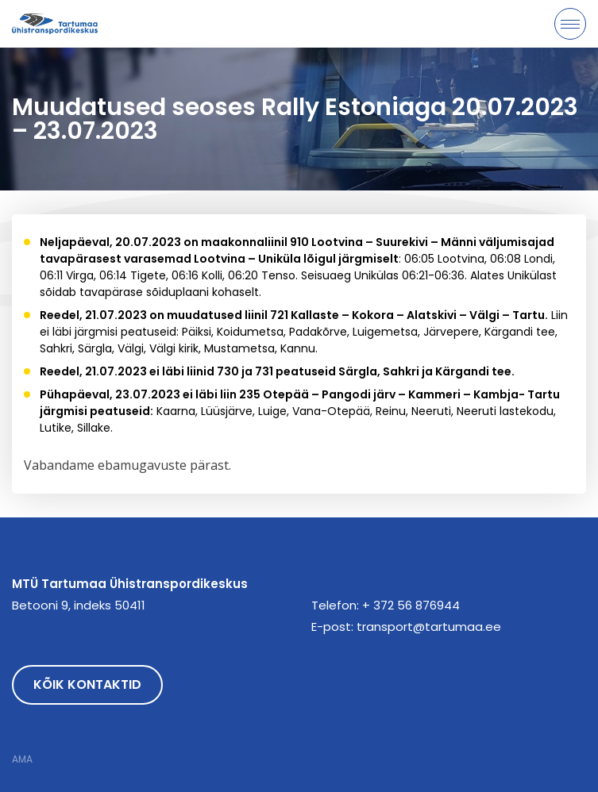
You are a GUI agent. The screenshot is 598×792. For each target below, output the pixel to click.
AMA (22, 759)
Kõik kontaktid (87, 684)
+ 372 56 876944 (411, 605)
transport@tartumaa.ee (429, 626)
